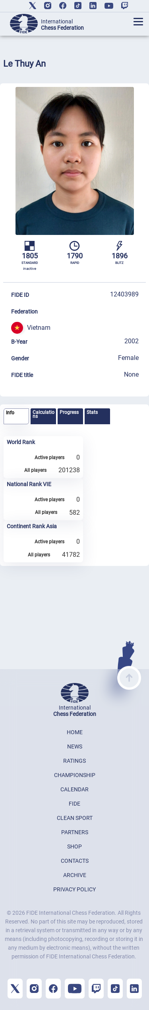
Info (10, 413)
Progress (69, 412)
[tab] (16, 416)
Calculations (43, 414)
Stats (92, 412)
